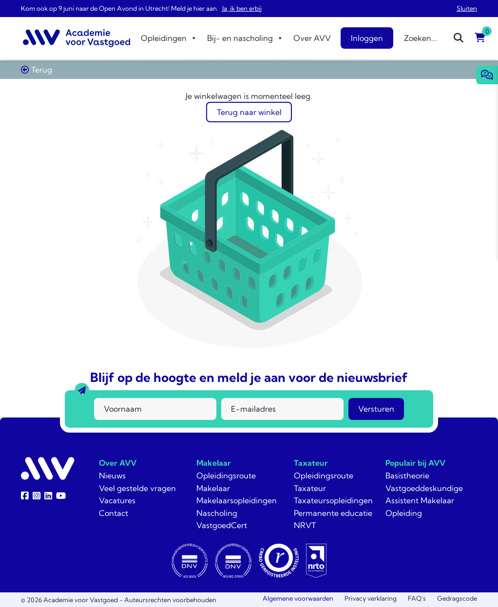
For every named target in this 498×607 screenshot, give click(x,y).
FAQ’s (417, 598)
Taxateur (311, 463)
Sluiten (467, 8)
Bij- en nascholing (245, 38)
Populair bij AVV (415, 463)
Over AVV (312, 38)
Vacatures (117, 500)
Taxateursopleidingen (333, 500)
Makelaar (213, 463)
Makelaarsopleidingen (236, 500)
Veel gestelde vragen (137, 488)
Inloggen (367, 38)
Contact (113, 513)
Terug (36, 70)
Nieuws (112, 475)
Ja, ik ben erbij (242, 8)
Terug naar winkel (249, 112)
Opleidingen (169, 38)
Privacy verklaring (371, 598)
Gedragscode (457, 598)
